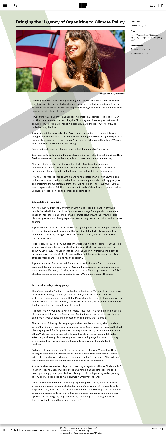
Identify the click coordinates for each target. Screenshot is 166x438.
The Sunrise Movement (140, 49)
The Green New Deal (139, 53)
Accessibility (157, 428)
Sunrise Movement (73, 154)
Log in (152, 6)
